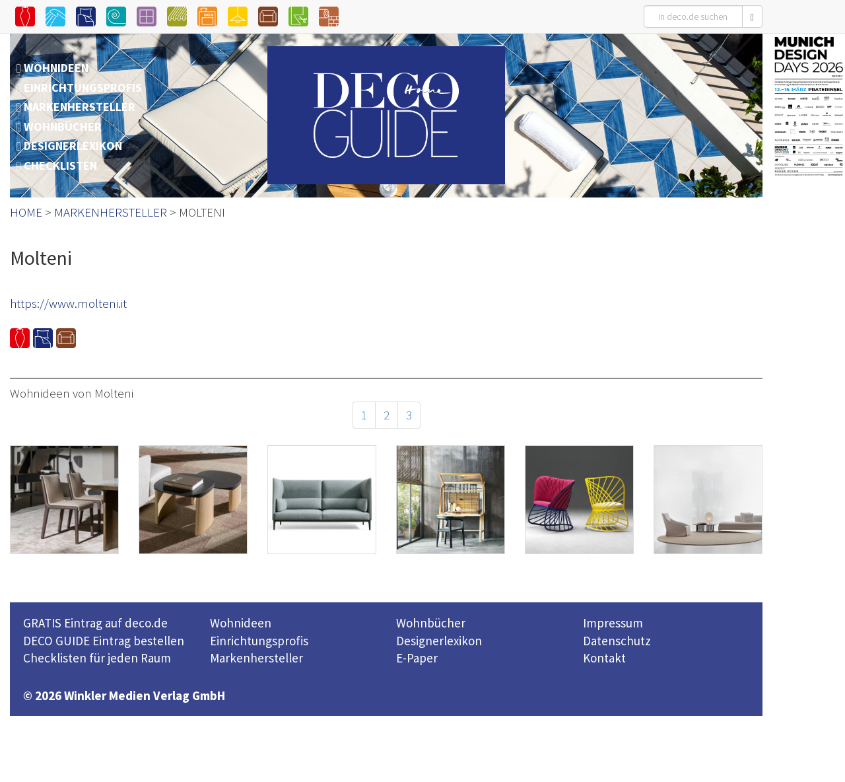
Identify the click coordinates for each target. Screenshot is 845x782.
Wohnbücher (430, 623)
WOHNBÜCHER (63, 126)
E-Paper (417, 658)
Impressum (613, 623)
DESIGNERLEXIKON (73, 145)
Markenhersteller (256, 658)
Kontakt (604, 658)
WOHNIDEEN (56, 67)
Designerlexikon (439, 641)
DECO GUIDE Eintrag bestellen (103, 641)
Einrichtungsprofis (259, 641)
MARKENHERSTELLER (79, 106)
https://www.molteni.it (68, 303)
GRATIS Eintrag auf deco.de (95, 623)
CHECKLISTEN (60, 165)
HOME (26, 212)
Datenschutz (617, 641)
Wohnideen (240, 623)
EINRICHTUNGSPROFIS (83, 87)
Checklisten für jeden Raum (97, 658)
